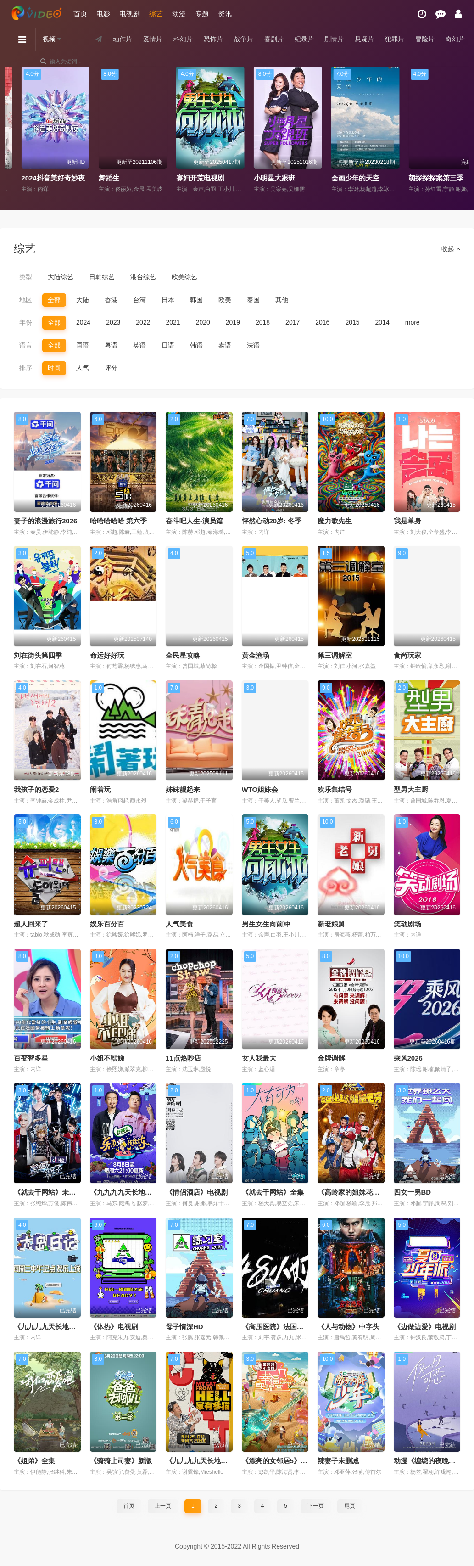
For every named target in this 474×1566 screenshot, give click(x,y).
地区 (25, 299)
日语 (168, 345)
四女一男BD (412, 1192)
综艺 (156, 13)
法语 (253, 345)
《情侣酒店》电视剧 (197, 1192)
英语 (139, 345)
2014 (382, 322)
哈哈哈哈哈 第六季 (118, 521)
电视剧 (129, 13)
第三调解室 (335, 655)
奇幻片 (455, 39)
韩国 (196, 299)
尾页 (349, 1506)
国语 (82, 345)
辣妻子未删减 (338, 1461)
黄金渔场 (255, 655)
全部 (54, 299)
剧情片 (334, 39)
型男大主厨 (411, 789)
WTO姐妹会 (260, 789)
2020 (203, 322)
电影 (103, 13)
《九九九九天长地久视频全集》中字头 (72, 1326)
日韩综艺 (102, 277)
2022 (143, 322)
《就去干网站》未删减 (48, 1192)
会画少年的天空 (420, 178)
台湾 (139, 299)
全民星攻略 (183, 655)
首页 (80, 13)
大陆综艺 (60, 277)
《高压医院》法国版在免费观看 (290, 1326)
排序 (25, 367)
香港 (111, 299)
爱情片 (152, 39)
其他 (281, 299)
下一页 (315, 1506)
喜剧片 (274, 39)
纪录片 (304, 39)
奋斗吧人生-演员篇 (194, 521)
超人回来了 (31, 924)
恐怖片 (213, 39)
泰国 (253, 299)
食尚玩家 (407, 655)
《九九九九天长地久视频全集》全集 (221, 1461)
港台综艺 (143, 277)
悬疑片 (364, 39)
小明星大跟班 (339, 178)
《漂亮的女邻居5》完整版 (281, 1461)
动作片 (122, 39)
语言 (25, 345)
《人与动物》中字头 (348, 1326)
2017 (292, 322)
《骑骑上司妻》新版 (121, 1461)
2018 (263, 322)
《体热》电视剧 (114, 1326)
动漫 (179, 13)
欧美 (224, 299)
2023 (113, 322)
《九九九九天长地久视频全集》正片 (145, 1192)
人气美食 (179, 924)
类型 (25, 277)
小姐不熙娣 (107, 1058)
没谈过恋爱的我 (33, 178)
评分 (111, 367)
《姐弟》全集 (34, 1461)
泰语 (224, 345)
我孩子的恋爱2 (36, 789)
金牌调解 (331, 1058)
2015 (352, 322)
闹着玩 (100, 789)
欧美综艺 (184, 277)
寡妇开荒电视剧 (265, 178)
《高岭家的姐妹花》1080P (358, 1192)
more (412, 322)
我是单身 (407, 521)
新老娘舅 (331, 924)
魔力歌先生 (335, 521)
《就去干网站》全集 (273, 1192)
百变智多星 (31, 1058)
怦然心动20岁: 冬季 (272, 521)
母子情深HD (184, 1326)
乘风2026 (408, 1058)
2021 (173, 322)
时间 (54, 367)
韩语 (196, 345)
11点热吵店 (183, 1058)
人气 (82, 367)
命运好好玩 (107, 655)
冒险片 (425, 39)
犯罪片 (394, 39)
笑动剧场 (407, 924)
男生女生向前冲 (266, 924)
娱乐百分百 (107, 924)
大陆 (82, 299)
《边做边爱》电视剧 (425, 1326)
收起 (450, 249)
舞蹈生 (174, 178)
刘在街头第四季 (38, 655)
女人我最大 (259, 1058)
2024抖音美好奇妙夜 (118, 178)
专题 (202, 13)
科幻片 (183, 39)
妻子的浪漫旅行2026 (45, 521)
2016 (322, 322)
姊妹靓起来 (183, 789)
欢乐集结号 (335, 789)
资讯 (225, 13)
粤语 (111, 345)
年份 (25, 322)
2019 (233, 322)
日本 (168, 299)
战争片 (243, 39)
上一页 (163, 1506)
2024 (83, 322)
